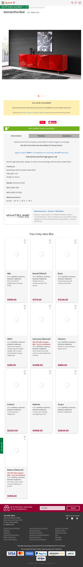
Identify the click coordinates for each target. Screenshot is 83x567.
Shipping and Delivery (12, 528)
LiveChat (58, 539)
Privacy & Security (61, 528)
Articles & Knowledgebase (39, 535)
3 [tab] (44, 96)
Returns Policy (60, 530)
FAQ (56, 535)
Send (73, 508)
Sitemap (58, 537)
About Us (7, 533)
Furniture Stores (35, 537)
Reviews (7, 530)
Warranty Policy (61, 533)
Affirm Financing (10, 537)
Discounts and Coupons (38, 528)
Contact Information (11, 535)
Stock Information (36, 533)
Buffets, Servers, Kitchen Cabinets (31, 7)
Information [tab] (16, 136)
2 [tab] (41, 96)
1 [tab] (38, 96)
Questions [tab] (66, 136)
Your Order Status (10, 539)
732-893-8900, (9, 516)
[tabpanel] (41, 54)
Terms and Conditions (37, 539)
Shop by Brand (34, 530)
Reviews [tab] (41, 136)
